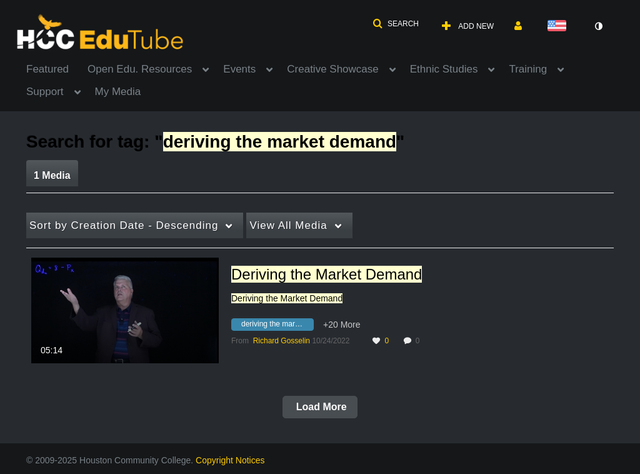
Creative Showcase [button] (332, 69)
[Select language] (559, 26)
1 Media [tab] (52, 175)
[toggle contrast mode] (598, 26)
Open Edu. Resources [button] (140, 69)
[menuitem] (57, 68)
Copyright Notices (230, 460)
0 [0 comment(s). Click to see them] (420, 340)
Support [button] (45, 92)
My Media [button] (118, 92)
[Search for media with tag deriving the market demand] (277, 326)
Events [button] (239, 69)
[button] (395, 24)
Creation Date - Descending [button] (123, 225)
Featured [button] (47, 69)
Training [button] (528, 69)
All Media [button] (288, 225)
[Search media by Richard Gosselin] (281, 340)
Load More (319, 406)
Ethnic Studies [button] (444, 69)
